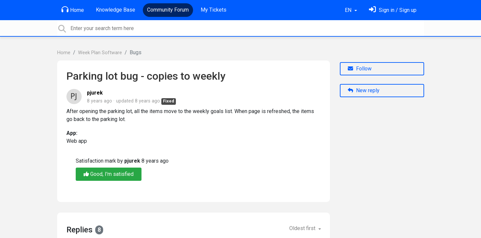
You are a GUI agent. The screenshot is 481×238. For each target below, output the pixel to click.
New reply (364, 90)
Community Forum (168, 10)
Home (72, 9)
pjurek (95, 93)
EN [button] (349, 10)
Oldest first (303, 228)
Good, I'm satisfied (109, 174)
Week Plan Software (100, 53)
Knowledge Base (115, 10)
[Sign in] (392, 10)
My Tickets (213, 10)
